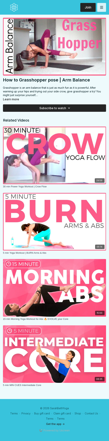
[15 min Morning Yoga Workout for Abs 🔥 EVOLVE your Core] (54, 319)
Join (88, 7)
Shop (78, 413)
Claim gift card (62, 413)
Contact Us (91, 413)
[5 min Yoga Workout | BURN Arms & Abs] (54, 253)
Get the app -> (55, 423)
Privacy (26, 413)
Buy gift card (42, 413)
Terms (14, 413)
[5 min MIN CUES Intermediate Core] (54, 385)
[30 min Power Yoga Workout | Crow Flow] (54, 186)
